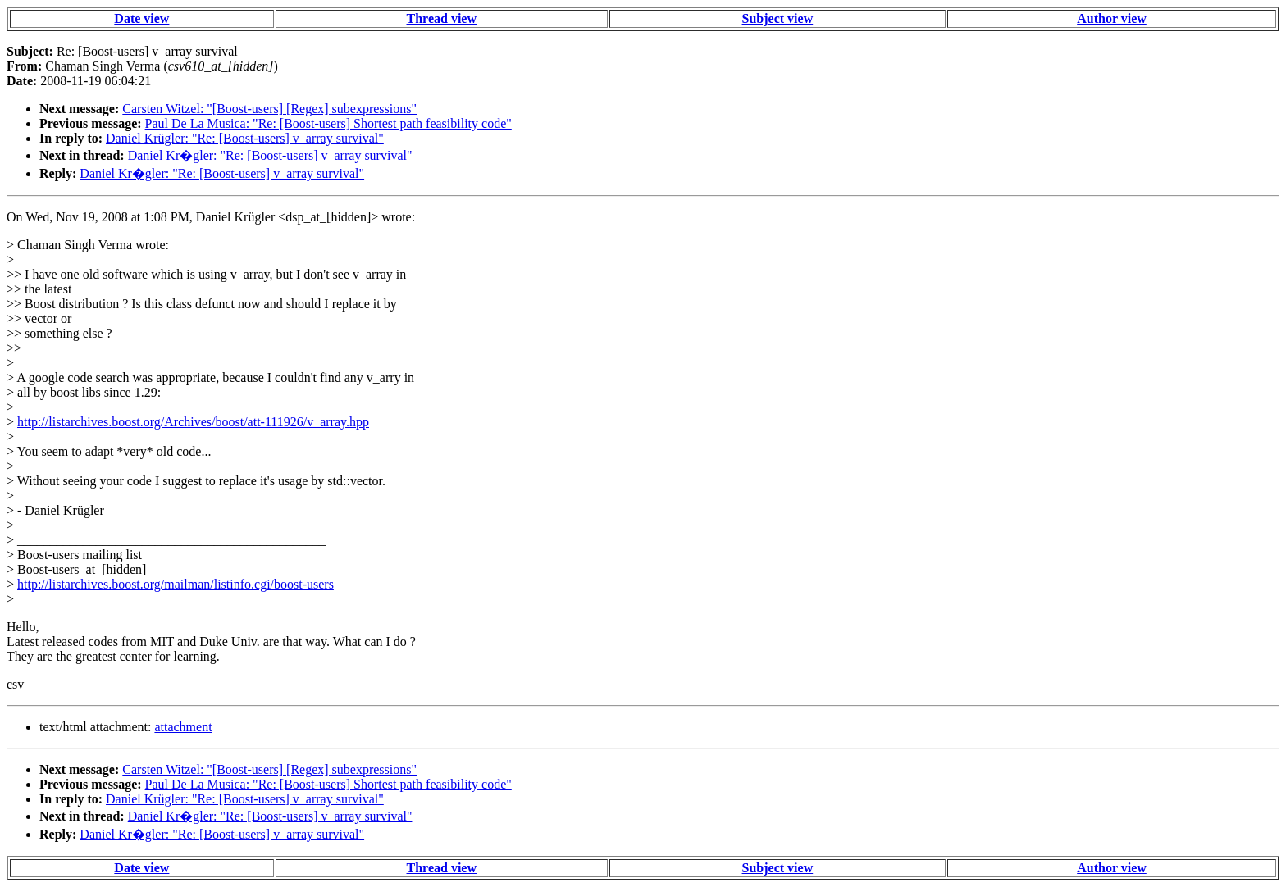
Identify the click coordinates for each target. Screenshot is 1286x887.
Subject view (778, 18)
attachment (183, 727)
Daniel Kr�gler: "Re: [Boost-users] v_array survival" (270, 155)
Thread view (442, 18)
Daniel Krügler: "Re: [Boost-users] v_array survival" (245, 138)
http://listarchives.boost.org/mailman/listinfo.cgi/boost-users (175, 584)
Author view (1112, 18)
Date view (141, 18)
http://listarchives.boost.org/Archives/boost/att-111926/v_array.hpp (193, 422)
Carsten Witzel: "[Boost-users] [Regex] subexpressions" (269, 109)
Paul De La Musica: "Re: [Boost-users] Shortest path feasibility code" (328, 123)
